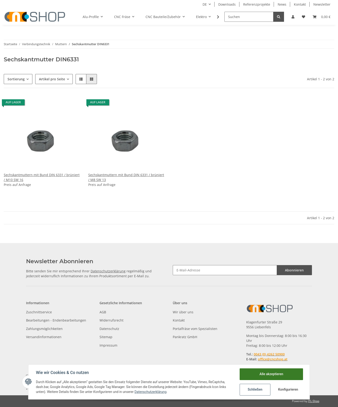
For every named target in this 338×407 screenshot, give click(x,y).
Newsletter (321, 4)
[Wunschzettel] (303, 17)
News (282, 4)
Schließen (255, 389)
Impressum (108, 345)
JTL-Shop (313, 401)
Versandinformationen (43, 337)
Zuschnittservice (39, 312)
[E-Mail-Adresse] (225, 270)
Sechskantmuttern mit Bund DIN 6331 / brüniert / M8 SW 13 (126, 177)
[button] (293, 17)
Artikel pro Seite (52, 79)
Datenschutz (109, 328)
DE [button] (205, 4)
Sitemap (106, 337)
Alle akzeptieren (271, 374)
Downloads (227, 4)
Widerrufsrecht (111, 320)
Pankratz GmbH (185, 337)
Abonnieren (294, 270)
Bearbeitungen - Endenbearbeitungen (56, 320)
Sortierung (16, 79)
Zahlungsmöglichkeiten (44, 328)
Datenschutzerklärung (108, 271)
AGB (103, 312)
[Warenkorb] (321, 17)
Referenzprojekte (256, 4)
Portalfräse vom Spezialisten (195, 328)
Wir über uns (183, 312)
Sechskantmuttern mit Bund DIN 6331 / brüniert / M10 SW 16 (42, 177)
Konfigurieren (288, 389)
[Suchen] (248, 17)
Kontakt (300, 4)
